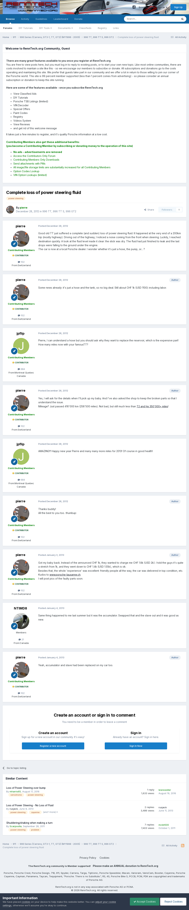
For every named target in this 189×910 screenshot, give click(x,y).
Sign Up (178, 7)
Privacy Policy (88, 857)
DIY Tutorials (26, 28)
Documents (65, 28)
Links (116, 28)
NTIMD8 (20, 608)
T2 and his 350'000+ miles (152, 406)
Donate (78, 18)
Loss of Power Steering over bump (26, 787)
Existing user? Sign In (153, 7)
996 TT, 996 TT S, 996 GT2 (59, 211)
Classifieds (85, 28)
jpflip (20, 333)
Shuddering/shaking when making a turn (29, 822)
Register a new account (53, 745)
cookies (26, 901)
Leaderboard (61, 18)
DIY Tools (45, 28)
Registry (102, 28)
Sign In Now (136, 745)
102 (21, 261)
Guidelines (41, 18)
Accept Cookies (145, 901)
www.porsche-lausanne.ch (65, 574)
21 (21, 639)
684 (21, 369)
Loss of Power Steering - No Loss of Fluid (29, 805)
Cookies (104, 857)
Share (149, 209)
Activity (25, 18)
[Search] (142, 19)
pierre (20, 226)
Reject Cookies (173, 901)
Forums (7, 28)
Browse (10, 20)
